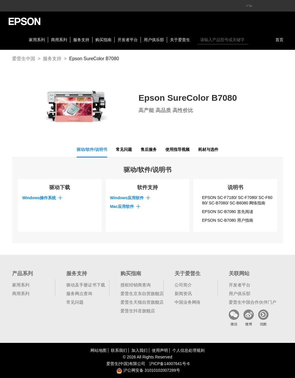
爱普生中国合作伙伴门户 (252, 302)
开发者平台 (128, 39)
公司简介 (183, 284)
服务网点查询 (79, 293)
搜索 (254, 40)
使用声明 (160, 350)
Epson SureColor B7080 (94, 58)
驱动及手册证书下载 (85, 284)
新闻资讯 (183, 293)
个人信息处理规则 (188, 350)
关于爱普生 (180, 39)
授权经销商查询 (135, 284)
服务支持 (81, 39)
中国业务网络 (188, 302)
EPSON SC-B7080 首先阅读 (227, 211)
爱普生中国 (23, 58)
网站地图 (98, 350)
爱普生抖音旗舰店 (137, 310)
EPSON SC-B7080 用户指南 (227, 220)
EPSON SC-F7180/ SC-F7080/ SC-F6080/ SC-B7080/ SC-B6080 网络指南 (237, 200)
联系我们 (119, 350)
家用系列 (37, 39)
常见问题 (75, 302)
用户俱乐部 (154, 39)
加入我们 (139, 350)
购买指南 (103, 39)
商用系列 (59, 39)
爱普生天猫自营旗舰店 (142, 302)
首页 (279, 39)
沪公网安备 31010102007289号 (148, 370)
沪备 (169, 363)
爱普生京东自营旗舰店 (142, 293)
